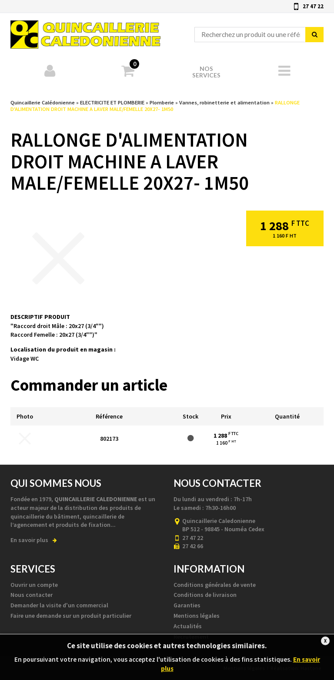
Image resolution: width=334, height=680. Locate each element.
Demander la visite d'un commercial (59, 605)
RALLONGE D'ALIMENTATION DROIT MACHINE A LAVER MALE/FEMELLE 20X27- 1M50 (155, 105)
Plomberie (162, 102)
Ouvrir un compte (34, 585)
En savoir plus (33, 540)
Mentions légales (197, 616)
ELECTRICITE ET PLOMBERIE (112, 102)
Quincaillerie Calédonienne (85, 30)
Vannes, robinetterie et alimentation (224, 102)
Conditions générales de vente (215, 585)
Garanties (187, 605)
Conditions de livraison (205, 595)
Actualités (188, 626)
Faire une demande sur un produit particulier (70, 616)
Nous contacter (31, 595)
